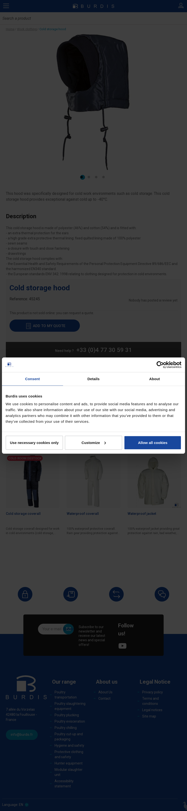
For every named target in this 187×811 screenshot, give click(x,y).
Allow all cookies (153, 442)
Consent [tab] (32, 379)
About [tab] (154, 379)
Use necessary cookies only (34, 442)
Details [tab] (93, 379)
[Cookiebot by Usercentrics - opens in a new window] (160, 364)
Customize (94, 442)
